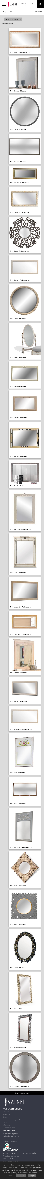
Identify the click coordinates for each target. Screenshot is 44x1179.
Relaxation (6, 1114)
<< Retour (38, 12)
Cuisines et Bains (9, 1127)
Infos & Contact (8, 1158)
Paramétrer (21, 1176)
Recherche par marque (11, 1136)
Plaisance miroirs (16, 12)
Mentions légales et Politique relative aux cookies (20, 1153)
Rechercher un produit (10, 1133)
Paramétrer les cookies (11, 1156)
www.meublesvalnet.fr (10, 1161)
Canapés (6, 1111)
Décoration (6, 1125)
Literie (5, 1122)
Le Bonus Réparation (10, 1141)
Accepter (32, 1176)
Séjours (6, 12)
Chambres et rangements (12, 1120)
